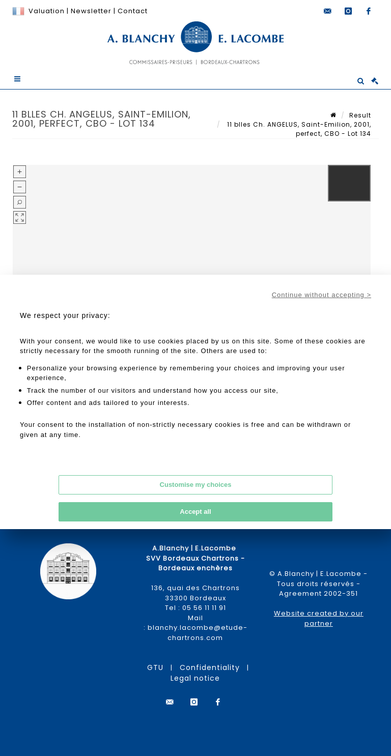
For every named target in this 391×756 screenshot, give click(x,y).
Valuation (47, 11)
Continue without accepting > (321, 295)
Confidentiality (210, 667)
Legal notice (195, 678)
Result (360, 115)
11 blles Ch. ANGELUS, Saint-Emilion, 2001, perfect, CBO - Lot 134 (298, 129)
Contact (133, 11)
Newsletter (90, 11)
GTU (155, 667)
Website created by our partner (319, 618)
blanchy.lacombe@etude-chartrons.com (197, 633)
